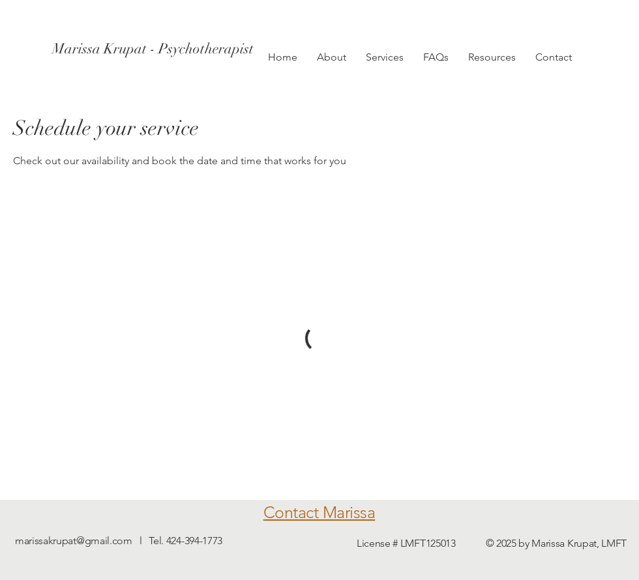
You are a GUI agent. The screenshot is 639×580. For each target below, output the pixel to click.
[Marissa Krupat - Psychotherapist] (153, 49)
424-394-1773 (194, 540)
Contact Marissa (319, 512)
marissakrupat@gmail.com (73, 540)
